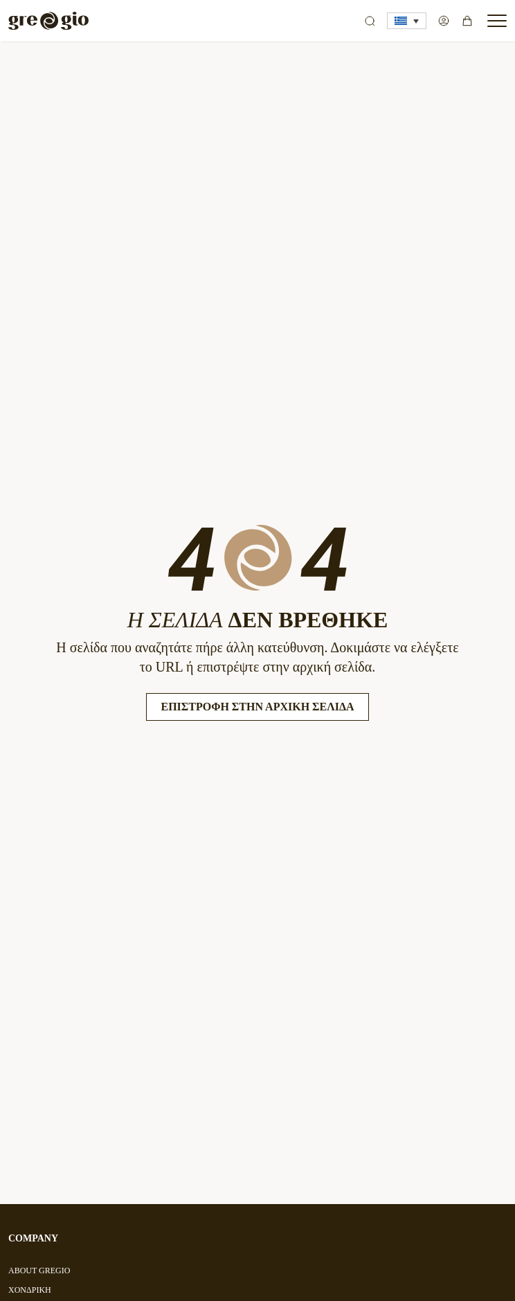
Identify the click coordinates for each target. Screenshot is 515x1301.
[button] (406, 20)
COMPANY (33, 1238)
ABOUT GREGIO (39, 1270)
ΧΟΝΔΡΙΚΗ (29, 1290)
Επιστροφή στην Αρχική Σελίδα (257, 706)
